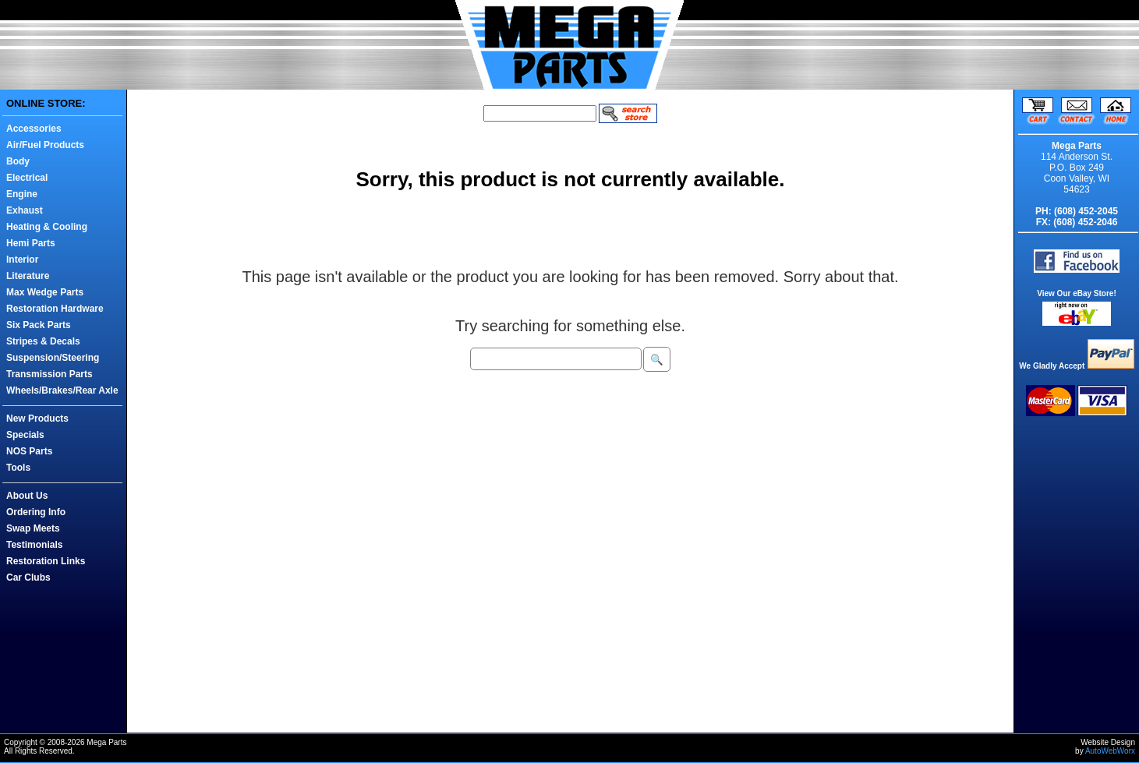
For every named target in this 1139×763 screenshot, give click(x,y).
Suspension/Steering (52, 357)
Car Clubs (28, 577)
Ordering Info (35, 512)
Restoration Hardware (55, 308)
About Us (27, 495)
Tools (18, 467)
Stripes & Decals (43, 341)
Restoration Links (45, 561)
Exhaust (24, 210)
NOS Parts (29, 451)
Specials (25, 434)
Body (18, 161)
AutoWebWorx (1110, 751)
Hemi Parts (30, 243)
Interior (22, 259)
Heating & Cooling (46, 226)
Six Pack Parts (38, 325)
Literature (27, 275)
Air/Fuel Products (45, 145)
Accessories (34, 128)
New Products (37, 418)
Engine (21, 194)
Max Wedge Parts (44, 292)
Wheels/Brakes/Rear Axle (62, 390)
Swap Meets (33, 528)
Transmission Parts (49, 374)
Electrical (27, 177)
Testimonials (34, 544)
